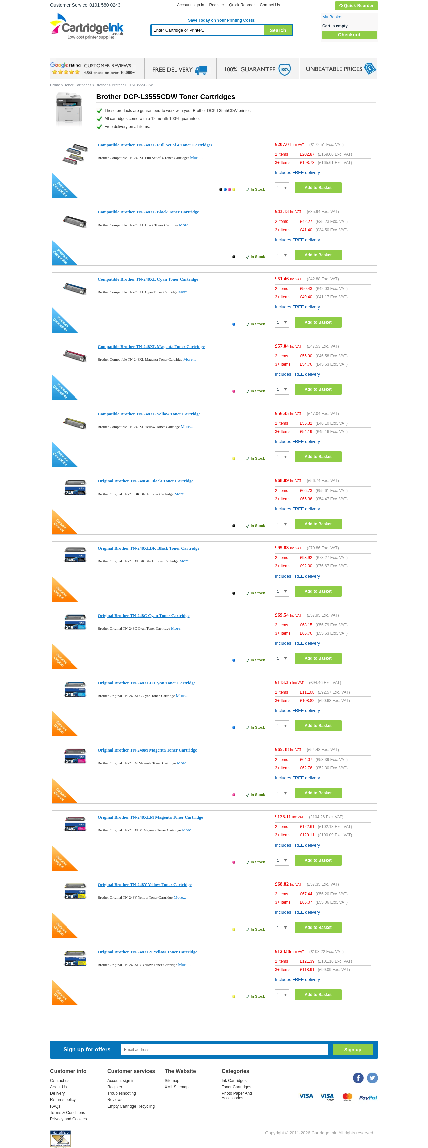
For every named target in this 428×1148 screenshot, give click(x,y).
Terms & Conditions (67, 1112)
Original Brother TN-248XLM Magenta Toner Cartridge (150, 817)
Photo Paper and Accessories (223, 52)
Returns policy (63, 1099)
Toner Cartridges (152, 52)
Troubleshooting (121, 1093)
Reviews (114, 1099)
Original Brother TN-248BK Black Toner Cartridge (145, 480)
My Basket (332, 16)
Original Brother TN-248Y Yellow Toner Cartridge (145, 884)
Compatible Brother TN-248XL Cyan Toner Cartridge (148, 279)
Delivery (57, 1093)
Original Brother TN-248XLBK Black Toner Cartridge (148, 548)
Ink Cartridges (101, 52)
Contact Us (270, 5)
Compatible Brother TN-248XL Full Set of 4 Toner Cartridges (155, 144)
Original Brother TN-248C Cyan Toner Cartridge (144, 615)
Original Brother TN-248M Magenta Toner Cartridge (147, 750)
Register (216, 5)
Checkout (349, 34)
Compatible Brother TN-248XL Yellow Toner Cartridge (149, 413)
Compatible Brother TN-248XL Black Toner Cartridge (148, 211)
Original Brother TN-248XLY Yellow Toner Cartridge (147, 951)
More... (196, 157)
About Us (58, 1087)
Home (63, 52)
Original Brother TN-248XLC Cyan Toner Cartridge (147, 682)
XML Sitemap (177, 1087)
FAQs (55, 1106)
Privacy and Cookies (68, 1119)
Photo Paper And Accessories (237, 1095)
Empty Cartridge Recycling (131, 1106)
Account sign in (190, 5)
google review (93, 68)
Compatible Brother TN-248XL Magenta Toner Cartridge (151, 346)
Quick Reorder (356, 5)
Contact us (59, 1080)
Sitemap (172, 1080)
